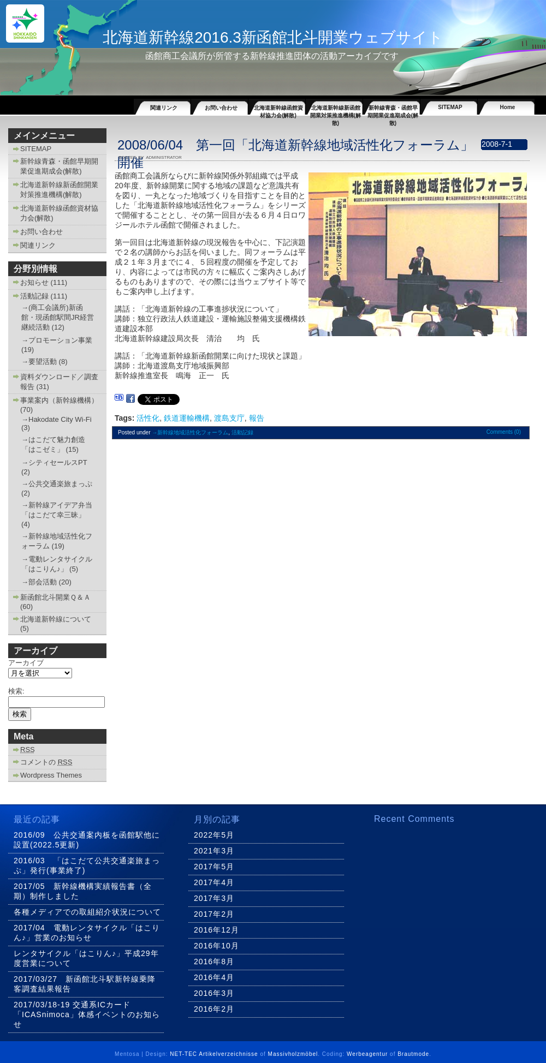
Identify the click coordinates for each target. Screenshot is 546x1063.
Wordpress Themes (51, 775)
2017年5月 (214, 866)
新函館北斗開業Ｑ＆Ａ (55, 597)
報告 (256, 418)
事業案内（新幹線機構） (59, 400)
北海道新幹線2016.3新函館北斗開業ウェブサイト (273, 37)
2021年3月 (214, 850)
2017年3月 (214, 898)
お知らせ (34, 282)
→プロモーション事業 (56, 340)
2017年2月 (214, 914)
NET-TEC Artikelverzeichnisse (214, 1054)
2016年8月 (214, 961)
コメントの (46, 762)
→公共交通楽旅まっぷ (56, 484)
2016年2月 (214, 1009)
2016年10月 (216, 945)
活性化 (147, 418)
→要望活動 (39, 361)
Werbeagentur (367, 1054)
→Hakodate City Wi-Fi (56, 419)
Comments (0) (503, 432)
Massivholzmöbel (293, 1054)
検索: (16, 691)
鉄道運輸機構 (187, 418)
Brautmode (413, 1054)
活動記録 (34, 296)
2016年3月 (214, 993)
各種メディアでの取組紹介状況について (87, 911)
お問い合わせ (221, 108)
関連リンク (163, 108)
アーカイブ (26, 663)
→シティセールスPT (54, 462)
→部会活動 (39, 582)
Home (507, 107)
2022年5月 (214, 835)
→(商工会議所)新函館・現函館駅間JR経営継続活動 (57, 317)
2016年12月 (216, 929)
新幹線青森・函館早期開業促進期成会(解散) (392, 110)
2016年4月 (214, 977)
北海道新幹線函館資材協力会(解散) (278, 110)
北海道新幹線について (55, 619)
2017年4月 (214, 882)
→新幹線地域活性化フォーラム (190, 432)
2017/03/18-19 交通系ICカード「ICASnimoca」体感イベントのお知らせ (87, 1014)
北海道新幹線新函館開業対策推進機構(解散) (335, 110)
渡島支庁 (229, 418)
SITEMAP (450, 107)
